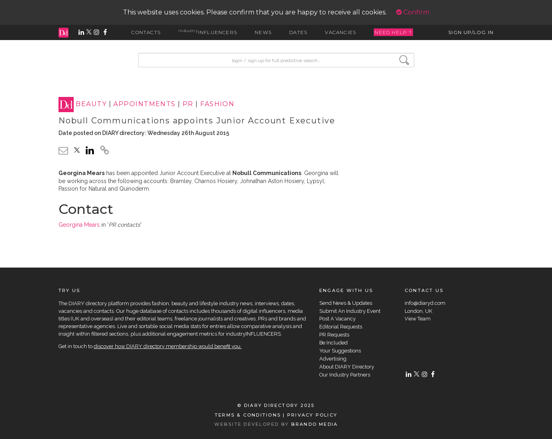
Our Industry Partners (344, 375)
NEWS (263, 32)
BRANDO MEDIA (314, 424)
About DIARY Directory (346, 367)
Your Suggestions (340, 351)
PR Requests (334, 335)
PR (188, 104)
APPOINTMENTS (144, 104)
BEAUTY (91, 104)
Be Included (333, 343)
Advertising (333, 359)
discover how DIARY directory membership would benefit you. (168, 346)
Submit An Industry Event (350, 311)
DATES (298, 32)
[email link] (63, 150)
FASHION (217, 104)
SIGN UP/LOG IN (471, 32)
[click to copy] (104, 151)
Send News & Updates (345, 303)
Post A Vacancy (337, 319)
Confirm (412, 12)
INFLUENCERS (207, 32)
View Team (418, 319)
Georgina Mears (79, 225)
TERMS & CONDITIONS (248, 415)
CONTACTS (146, 32)
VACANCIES (340, 32)
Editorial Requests (340, 327)
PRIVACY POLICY (312, 415)
